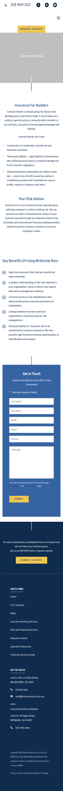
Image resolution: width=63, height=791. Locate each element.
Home (13, 596)
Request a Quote (18, 638)
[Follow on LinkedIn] (55, 5)
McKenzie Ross (12, 205)
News (13, 613)
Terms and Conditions (31, 773)
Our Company (17, 605)
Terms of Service (30, 486)
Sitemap (45, 773)
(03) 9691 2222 (20, 5)
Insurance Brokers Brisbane (24, 709)
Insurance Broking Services (24, 621)
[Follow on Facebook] (38, 5)
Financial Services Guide (22, 654)
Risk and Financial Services (24, 629)
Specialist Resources (20, 646)
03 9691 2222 (21, 689)
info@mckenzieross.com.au (29, 696)
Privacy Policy (14, 486)
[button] (57, 18)
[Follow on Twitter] (47, 5)
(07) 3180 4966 (22, 727)
